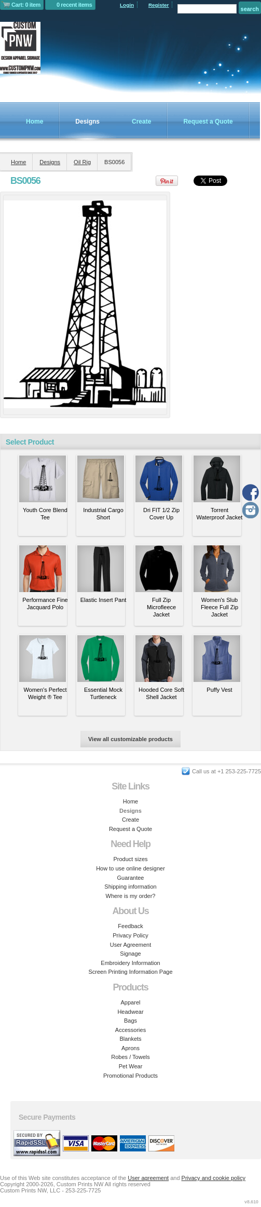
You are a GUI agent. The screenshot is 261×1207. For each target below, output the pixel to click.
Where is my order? (131, 896)
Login (127, 5)
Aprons (130, 1048)
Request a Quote (207, 121)
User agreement (148, 1178)
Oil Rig (82, 162)
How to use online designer (130, 868)
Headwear (130, 1012)
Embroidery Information (130, 963)
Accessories (130, 1030)
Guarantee (130, 878)
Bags (130, 1020)
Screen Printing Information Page (130, 972)
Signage (130, 953)
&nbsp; (42, 478)
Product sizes (130, 859)
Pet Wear (131, 1066)
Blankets (130, 1039)
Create (141, 121)
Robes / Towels (130, 1057)
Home (34, 121)
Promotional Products (130, 1075)
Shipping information (130, 886)
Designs (87, 121)
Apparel (131, 1002)
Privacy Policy (130, 935)
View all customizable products (130, 739)
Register (158, 5)
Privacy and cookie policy (214, 1178)
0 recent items (74, 5)
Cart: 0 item (25, 5)
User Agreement (130, 945)
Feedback (130, 926)
